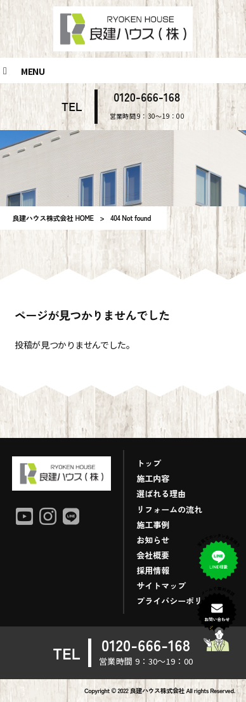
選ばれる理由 (161, 493)
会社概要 (152, 555)
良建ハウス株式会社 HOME (52, 218)
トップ (148, 463)
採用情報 (152, 570)
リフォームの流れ (169, 509)
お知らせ (152, 540)
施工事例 (152, 525)
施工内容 (152, 478)
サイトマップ (161, 585)
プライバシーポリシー (177, 601)
